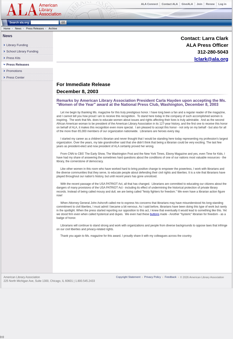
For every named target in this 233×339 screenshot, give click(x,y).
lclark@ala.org (211, 59)
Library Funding (17, 45)
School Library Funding (22, 51)
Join (199, 4)
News (18, 28)
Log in (222, 4)
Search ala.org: (19, 22)
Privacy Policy (152, 277)
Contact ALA (170, 4)
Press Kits (13, 58)
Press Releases (35, 28)
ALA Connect (149, 4)
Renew (210, 4)
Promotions (14, 71)
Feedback (171, 277)
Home (7, 28)
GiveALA (187, 4)
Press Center (15, 77)
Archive (52, 28)
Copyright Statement (128, 277)
